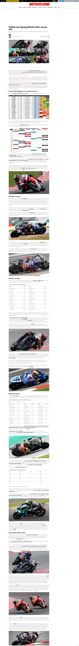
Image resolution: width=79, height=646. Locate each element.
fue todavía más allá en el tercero (30, 87)
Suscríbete (61, 0)
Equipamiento (50, 7)
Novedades (34, 7)
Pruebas (29, 7)
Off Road (40, 7)
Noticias (44, 7)
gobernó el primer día (13, 86)
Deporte (25, 7)
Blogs (55, 7)
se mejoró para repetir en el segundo (41, 86)
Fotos (59, 7)
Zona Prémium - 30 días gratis (12, 0)
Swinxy (10, 38)
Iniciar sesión (67, 0)
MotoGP (20, 7)
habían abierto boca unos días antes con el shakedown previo (27, 79)
